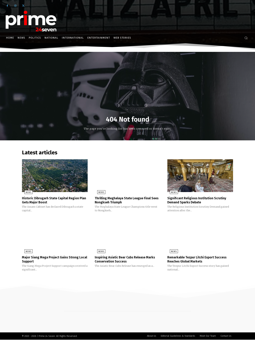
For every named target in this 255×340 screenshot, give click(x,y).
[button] (246, 38)
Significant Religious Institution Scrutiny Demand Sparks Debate (199, 201)
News (26, 193)
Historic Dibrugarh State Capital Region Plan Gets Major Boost (54, 201)
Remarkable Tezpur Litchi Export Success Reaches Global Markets (194, 260)
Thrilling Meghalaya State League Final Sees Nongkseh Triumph (126, 201)
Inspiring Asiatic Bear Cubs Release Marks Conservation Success (123, 260)
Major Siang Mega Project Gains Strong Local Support (53, 260)
